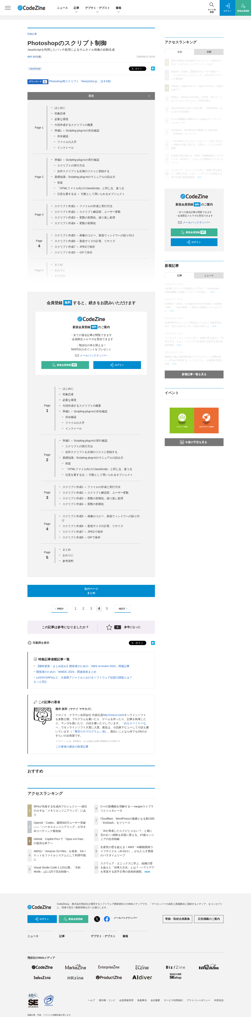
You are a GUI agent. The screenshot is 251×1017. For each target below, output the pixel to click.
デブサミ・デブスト (97, 8)
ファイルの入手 (66, 141)
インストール (65, 147)
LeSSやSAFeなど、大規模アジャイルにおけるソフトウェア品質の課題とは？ (84, 677)
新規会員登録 (64, 365)
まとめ (67, 549)
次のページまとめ (91, 590)
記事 (76, 8)
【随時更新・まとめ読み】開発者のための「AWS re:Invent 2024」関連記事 (82, 666)
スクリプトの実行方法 (71, 165)
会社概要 (155, 1000)
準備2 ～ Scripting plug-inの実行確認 (77, 159)
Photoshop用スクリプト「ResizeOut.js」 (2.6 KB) (80, 81)
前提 (60, 182)
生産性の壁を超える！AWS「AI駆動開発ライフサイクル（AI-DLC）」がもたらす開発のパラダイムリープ (126, 851)
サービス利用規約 (173, 1000)
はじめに (60, 107)
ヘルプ (91, 1000)
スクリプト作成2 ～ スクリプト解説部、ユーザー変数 (88, 211)
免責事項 (142, 1000)
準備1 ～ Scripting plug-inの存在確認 (77, 130)
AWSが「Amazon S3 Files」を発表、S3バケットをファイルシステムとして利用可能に (60, 855)
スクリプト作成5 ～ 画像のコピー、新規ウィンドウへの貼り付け (95, 235)
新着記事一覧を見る (194, 374)
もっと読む (40, 681)
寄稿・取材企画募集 (177, 918)
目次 (119, 96)
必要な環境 (61, 119)
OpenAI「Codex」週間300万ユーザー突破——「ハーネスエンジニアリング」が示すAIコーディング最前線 (60, 827)
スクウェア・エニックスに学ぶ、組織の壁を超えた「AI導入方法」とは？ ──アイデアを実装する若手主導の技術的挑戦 (127, 867)
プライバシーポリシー (198, 1000)
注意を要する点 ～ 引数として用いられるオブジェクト (91, 193)
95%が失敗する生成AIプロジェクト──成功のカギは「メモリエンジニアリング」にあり (60, 810)
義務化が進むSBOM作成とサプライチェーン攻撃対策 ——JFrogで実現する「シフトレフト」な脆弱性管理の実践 (194, 360)
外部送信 (219, 1000)
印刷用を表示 (38, 642)
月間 (208, 52)
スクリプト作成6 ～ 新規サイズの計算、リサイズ (85, 241)
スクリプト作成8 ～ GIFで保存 (81, 537)
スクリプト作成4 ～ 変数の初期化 (75, 223)
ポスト (136, 69)
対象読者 (60, 113)
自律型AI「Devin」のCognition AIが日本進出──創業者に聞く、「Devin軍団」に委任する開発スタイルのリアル (194, 307)
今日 (179, 52)
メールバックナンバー (91, 355)
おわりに (68, 555)
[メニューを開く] (8, 8)
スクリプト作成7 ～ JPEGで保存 (75, 246)
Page (39, 127)
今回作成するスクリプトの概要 (74, 124)
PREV (59, 608)
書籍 (118, 8)
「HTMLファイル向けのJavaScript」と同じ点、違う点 (90, 188)
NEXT (123, 608)
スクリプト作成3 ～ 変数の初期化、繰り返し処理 (85, 217)
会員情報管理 (126, 1000)
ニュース (62, 7)
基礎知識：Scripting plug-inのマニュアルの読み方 (85, 176)
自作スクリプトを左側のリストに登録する (83, 171)
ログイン (116, 365)
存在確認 (62, 136)
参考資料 (68, 560)
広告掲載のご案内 (209, 918)
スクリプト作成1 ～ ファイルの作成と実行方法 (84, 206)
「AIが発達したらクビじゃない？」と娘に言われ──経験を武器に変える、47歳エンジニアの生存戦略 (127, 835)
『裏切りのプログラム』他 (88, 731)
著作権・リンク (107, 1000)
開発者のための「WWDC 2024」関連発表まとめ (66, 671)
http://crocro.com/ (113, 715)
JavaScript (34, 68)
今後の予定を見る (193, 442)
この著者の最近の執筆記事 (71, 746)
